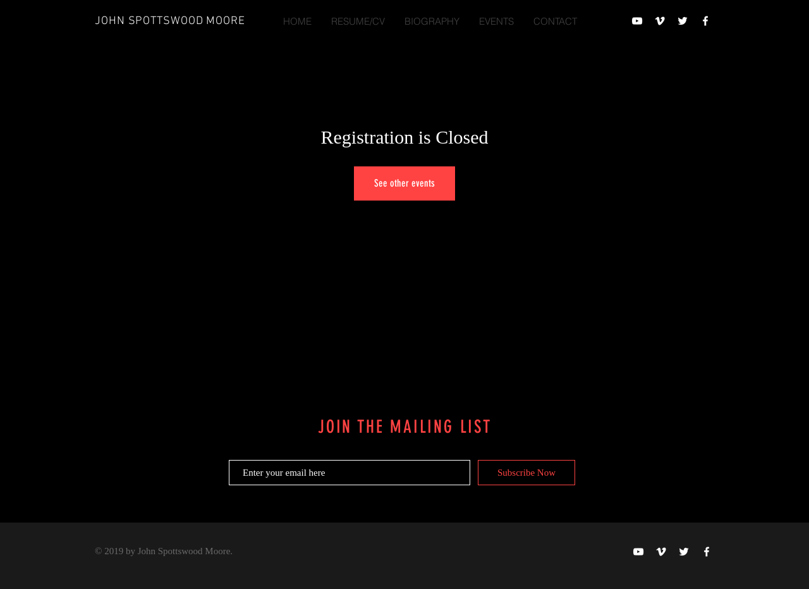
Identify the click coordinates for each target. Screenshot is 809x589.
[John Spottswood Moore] (660, 21)
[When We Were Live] (637, 21)
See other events (404, 183)
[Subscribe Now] (526, 472)
